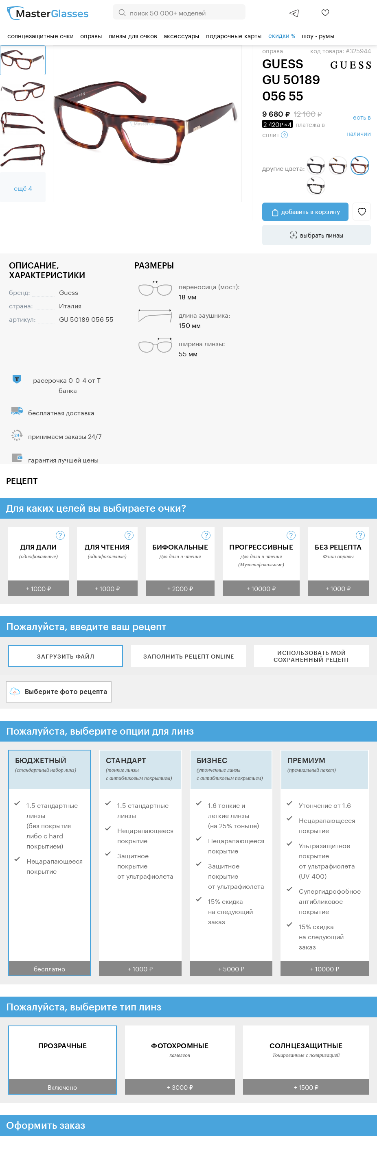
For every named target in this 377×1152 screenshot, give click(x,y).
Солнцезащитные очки (40, 35)
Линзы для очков (133, 35)
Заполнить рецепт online (188, 656)
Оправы (91, 35)
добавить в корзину (310, 211)
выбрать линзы (322, 234)
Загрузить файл (65, 656)
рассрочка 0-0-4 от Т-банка (68, 384)
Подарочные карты (234, 35)
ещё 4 (23, 187)
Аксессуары (181, 35)
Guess (68, 291)
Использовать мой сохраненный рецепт (312, 656)
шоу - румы (318, 35)
